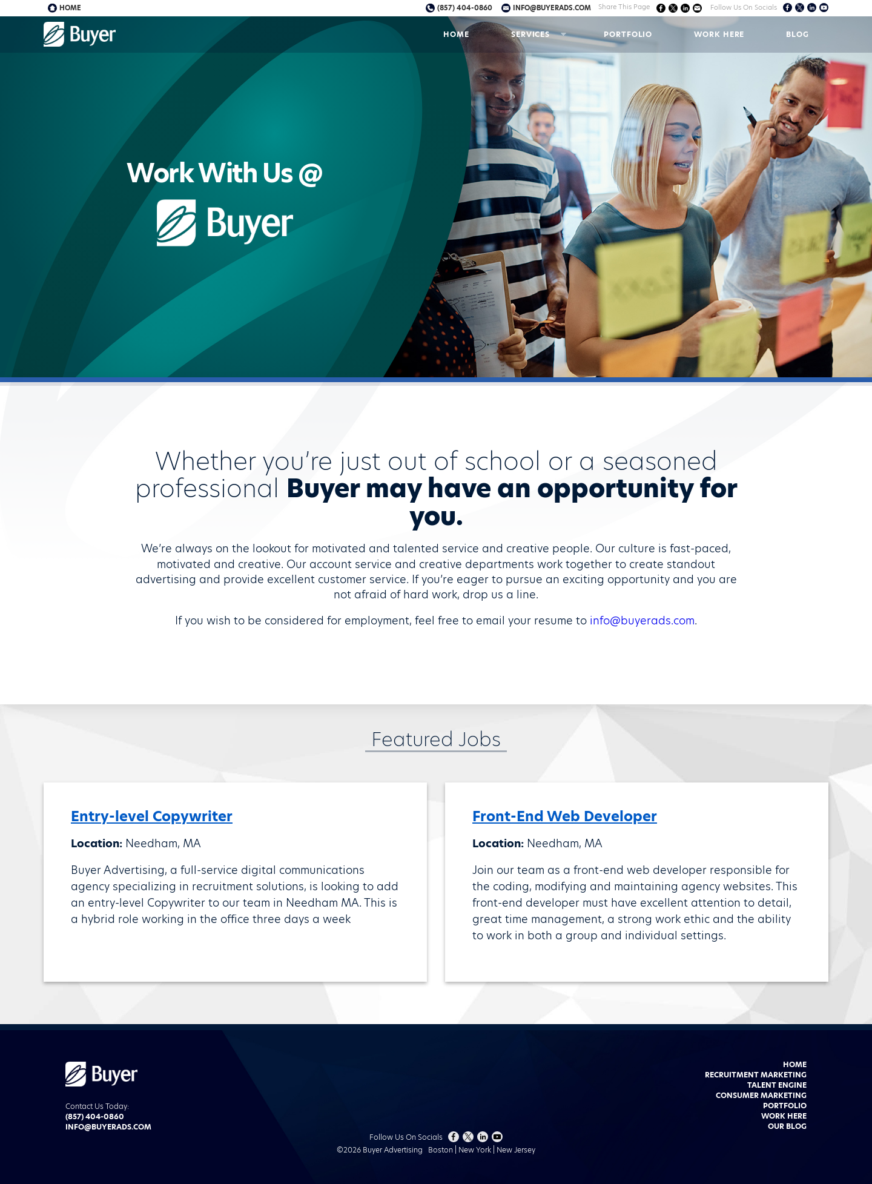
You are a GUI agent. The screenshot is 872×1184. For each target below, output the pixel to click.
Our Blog (787, 1126)
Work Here (719, 34)
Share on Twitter (673, 8)
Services (530, 34)
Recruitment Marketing (756, 1075)
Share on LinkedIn (685, 8)
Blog (797, 34)
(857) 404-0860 (464, 8)
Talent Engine (777, 1085)
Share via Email (697, 8)
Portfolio (628, 34)
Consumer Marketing (761, 1095)
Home (456, 34)
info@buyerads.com (552, 8)
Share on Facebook (661, 8)
